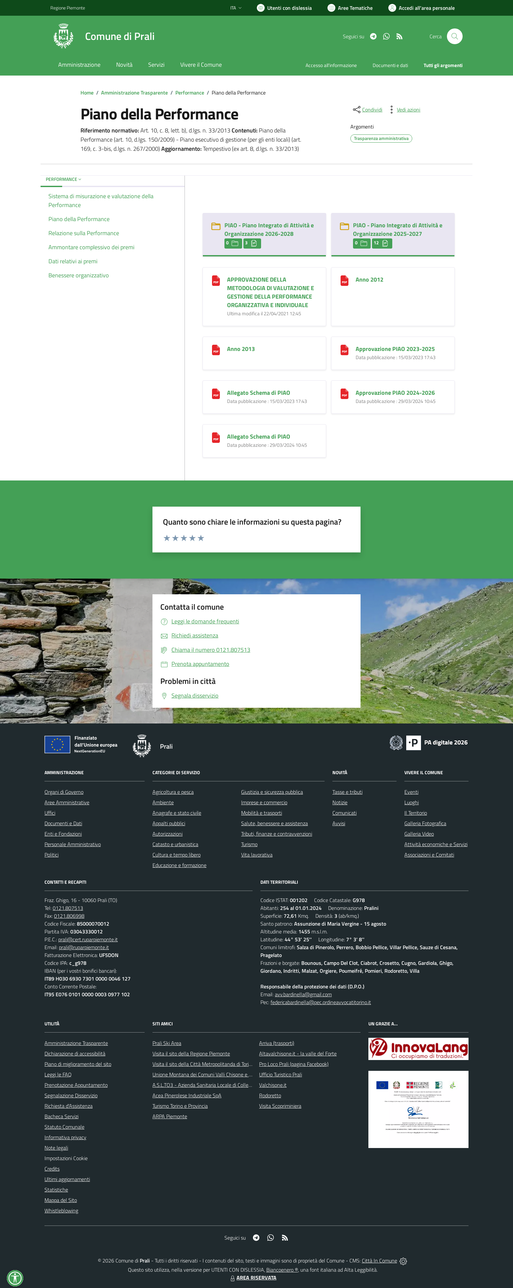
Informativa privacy (65, 1137)
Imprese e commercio (264, 802)
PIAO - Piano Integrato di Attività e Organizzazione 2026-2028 (269, 229)
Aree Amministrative (66, 802)
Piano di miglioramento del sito (77, 1064)
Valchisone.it (273, 1085)
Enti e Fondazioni (63, 834)
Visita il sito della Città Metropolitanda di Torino (203, 1064)
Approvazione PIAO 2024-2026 (395, 392)
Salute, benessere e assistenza (274, 823)
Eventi (411, 792)
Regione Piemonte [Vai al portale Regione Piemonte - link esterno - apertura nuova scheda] (67, 7)
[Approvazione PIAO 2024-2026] (344, 393)
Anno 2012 (369, 279)
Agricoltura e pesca (173, 792)
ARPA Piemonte (169, 1116)
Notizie (339, 802)
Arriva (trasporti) (276, 1043)
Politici (51, 855)
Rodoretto (270, 1095)
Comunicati (344, 813)
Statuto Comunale (64, 1127)
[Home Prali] (102, 36)
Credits (52, 1169)
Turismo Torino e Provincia (180, 1106)
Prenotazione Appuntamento (76, 1085)
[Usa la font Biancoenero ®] (284, 8)
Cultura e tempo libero (176, 855)
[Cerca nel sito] (455, 36)
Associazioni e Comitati (429, 855)
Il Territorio (415, 813)
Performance (189, 92)
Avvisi (338, 823)
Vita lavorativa (257, 855)
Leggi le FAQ (58, 1074)
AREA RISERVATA (252, 1277)
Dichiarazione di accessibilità (74, 1053)
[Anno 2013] (216, 349)
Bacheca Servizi (61, 1116)
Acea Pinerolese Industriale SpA (186, 1095)
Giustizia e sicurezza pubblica (272, 792)
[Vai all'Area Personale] (421, 8)
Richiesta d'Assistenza (68, 1106)
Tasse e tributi (347, 792)
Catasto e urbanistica (175, 844)
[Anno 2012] (344, 279)
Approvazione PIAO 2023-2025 (395, 348)
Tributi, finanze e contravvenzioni (276, 834)
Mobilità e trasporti (261, 813)
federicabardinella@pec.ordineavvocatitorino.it (321, 1002)
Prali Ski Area (166, 1043)
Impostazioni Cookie (66, 1158)
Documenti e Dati (63, 823)
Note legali (56, 1148)
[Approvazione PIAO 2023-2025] (344, 349)
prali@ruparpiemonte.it (84, 947)
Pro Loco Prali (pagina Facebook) (293, 1064)
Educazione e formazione (179, 865)
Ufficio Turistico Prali (280, 1074)
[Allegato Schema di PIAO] (216, 393)
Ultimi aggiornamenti (67, 1179)
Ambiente (163, 802)
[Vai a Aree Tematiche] (350, 8)
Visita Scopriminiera (280, 1106)
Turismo (249, 844)
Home (87, 92)
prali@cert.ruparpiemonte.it (88, 939)
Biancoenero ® (282, 1270)
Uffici (49, 813)
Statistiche (56, 1189)
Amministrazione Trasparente (134, 92)
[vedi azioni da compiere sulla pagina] (403, 109)
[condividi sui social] (367, 109)
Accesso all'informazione (331, 65)
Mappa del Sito (60, 1200)
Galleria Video (419, 834)
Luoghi (411, 802)
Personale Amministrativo (72, 844)
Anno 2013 (241, 348)
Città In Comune (379, 1260)
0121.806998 (69, 916)
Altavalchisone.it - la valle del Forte (298, 1053)
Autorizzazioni (167, 834)
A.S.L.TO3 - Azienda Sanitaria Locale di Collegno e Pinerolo (215, 1085)
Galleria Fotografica (425, 823)
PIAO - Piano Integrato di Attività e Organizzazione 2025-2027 (397, 229)
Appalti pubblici (168, 823)
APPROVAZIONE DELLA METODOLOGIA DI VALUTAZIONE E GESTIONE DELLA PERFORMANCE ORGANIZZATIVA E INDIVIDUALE (270, 292)
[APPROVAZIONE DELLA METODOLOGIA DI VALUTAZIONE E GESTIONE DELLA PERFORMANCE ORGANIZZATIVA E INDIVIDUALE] (216, 279)
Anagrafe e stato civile (176, 813)
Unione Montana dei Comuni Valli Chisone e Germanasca (214, 1074)
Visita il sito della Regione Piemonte (191, 1053)
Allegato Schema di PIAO (258, 392)
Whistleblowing (61, 1210)
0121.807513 (68, 908)
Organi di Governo (63, 792)
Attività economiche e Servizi (436, 844)
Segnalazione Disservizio (70, 1095)
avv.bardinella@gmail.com (303, 994)
